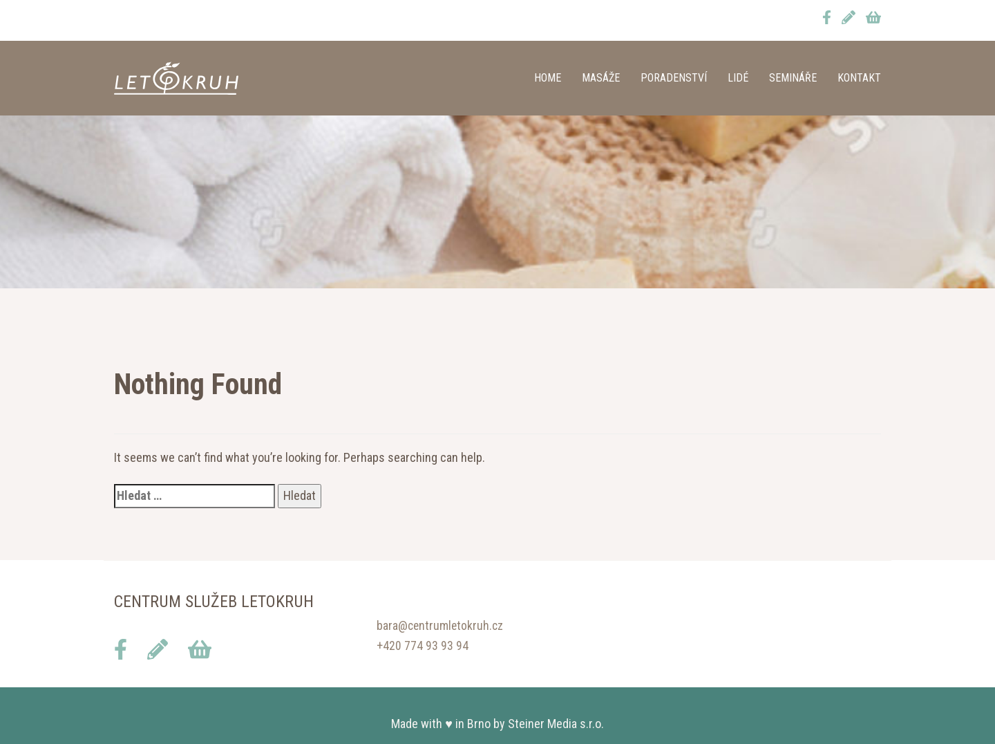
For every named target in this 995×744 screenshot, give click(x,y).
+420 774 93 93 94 (422, 645)
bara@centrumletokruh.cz (441, 625)
